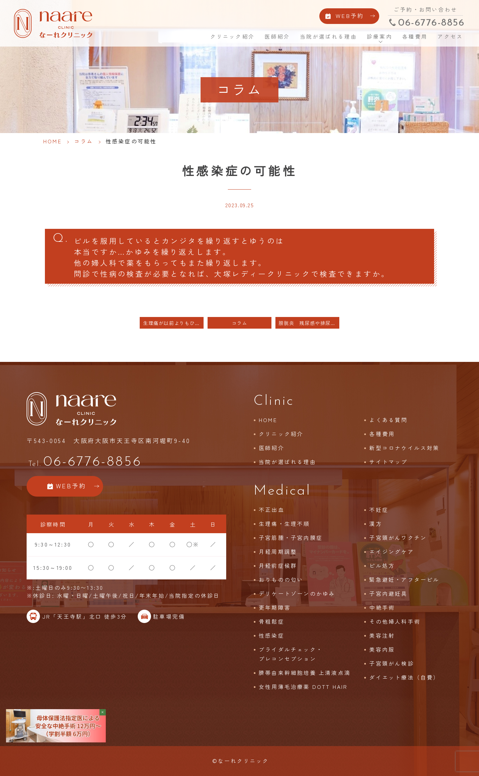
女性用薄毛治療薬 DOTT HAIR (303, 687)
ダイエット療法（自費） (404, 677)
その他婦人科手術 (394, 621)
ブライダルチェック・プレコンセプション (291, 654)
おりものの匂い (281, 579)
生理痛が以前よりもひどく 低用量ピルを (173, 322)
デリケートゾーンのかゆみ (297, 593)
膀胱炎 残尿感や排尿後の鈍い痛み (309, 322)
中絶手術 (382, 607)
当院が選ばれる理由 (328, 36)
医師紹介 (277, 36)
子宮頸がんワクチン (398, 538)
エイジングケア (391, 551)
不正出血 (271, 510)
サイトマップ (388, 462)
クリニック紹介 (232, 36)
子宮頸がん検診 (391, 663)
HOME (196, 36)
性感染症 (271, 635)
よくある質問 (388, 420)
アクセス (450, 36)
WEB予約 (350, 16)
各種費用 (415, 36)
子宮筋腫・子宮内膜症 (291, 538)
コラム (83, 141)
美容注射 (382, 635)
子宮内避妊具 (388, 593)
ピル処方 (382, 565)
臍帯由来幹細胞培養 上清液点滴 (305, 673)
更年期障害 (275, 607)
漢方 (375, 524)
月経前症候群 (278, 565)
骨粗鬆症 (271, 621)
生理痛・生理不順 (284, 524)
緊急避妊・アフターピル (404, 579)
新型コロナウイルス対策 (404, 448)
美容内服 (382, 649)
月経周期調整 (278, 551)
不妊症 (379, 510)
